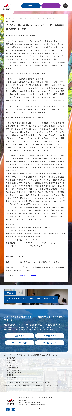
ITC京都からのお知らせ (40, 355)
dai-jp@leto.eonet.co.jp (30, 275)
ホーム (8, 18)
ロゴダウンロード (13, 380)
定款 (8, 363)
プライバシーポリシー (53, 386)
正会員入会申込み (13, 368)
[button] (65, 5)
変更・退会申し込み (14, 373)
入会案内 (10, 365)
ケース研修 (8, 383)
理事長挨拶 (11, 358)
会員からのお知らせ (12, 386)
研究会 (25, 383)
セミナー (56, 355)
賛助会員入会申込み (14, 370)
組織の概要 (11, 360)
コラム (18, 383)
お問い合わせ (37, 386)
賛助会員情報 (12, 378)
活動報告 (26, 386)
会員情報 (10, 375)
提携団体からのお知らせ (40, 383)
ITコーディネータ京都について (16, 355)
